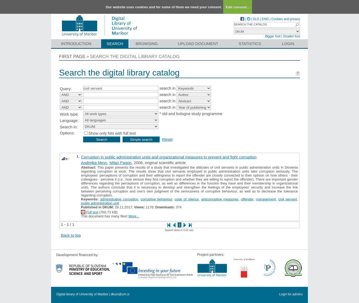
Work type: (69, 114)
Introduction (76, 43)
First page (72, 56)
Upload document (198, 43)
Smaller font (291, 36)
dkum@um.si (120, 294)
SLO (256, 19)
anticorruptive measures (220, 199)
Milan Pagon (121, 162)
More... (133, 216)
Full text (92, 212)
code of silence (187, 199)
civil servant (287, 199)
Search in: (69, 127)
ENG (265, 19)
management (266, 199)
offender (247, 199)
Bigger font (272, 36)
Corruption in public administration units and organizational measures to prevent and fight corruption (169, 157)
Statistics (250, 43)
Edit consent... (237, 7)
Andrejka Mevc (94, 162)
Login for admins (291, 294)
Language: (69, 120)
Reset (167, 139)
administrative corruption (119, 199)
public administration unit (100, 203)
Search (115, 43)
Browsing (147, 43)
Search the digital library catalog (135, 56)
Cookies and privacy (285, 19)
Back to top (71, 235)
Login (288, 43)
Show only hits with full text (112, 133)
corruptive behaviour (156, 199)
